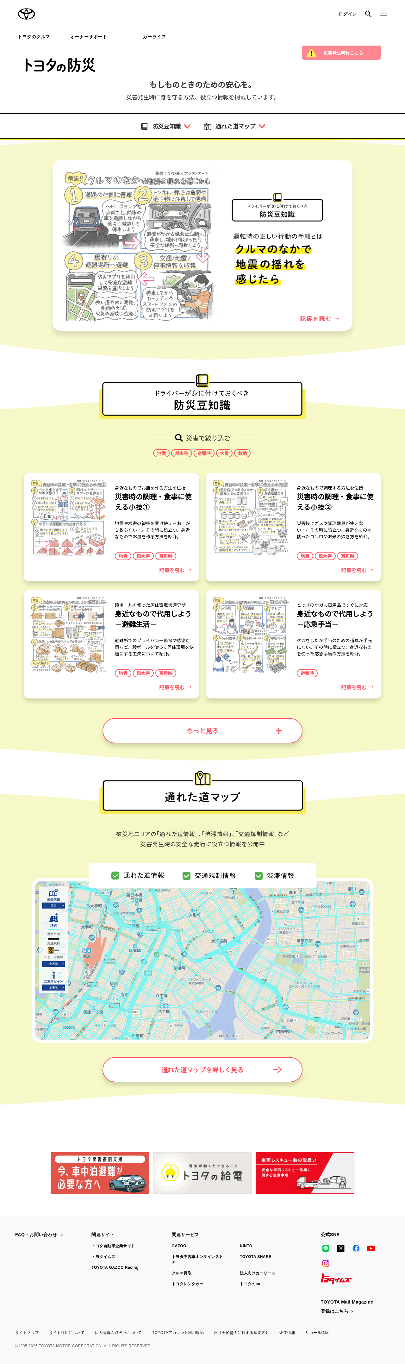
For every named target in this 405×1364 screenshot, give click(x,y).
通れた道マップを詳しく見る (221, 1069)
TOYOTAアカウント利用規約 (178, 1332)
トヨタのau (250, 1284)
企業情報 (287, 1332)
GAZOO (179, 1246)
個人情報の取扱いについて (118, 1332)
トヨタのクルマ (34, 36)
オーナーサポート (88, 36)
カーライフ (154, 36)
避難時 (204, 453)
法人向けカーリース (257, 1273)
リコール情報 (317, 1332)
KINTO (246, 1246)
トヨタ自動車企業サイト (113, 1246)
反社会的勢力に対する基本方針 (241, 1332)
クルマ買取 (181, 1273)
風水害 (181, 453)
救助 (242, 453)
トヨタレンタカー (187, 1284)
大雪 (224, 453)
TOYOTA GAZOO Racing (114, 1267)
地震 (161, 453)
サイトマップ (27, 1332)
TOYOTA (26, 14)
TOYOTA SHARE (255, 1257)
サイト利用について (66, 1332)
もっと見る (234, 730)
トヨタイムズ (103, 1257)
